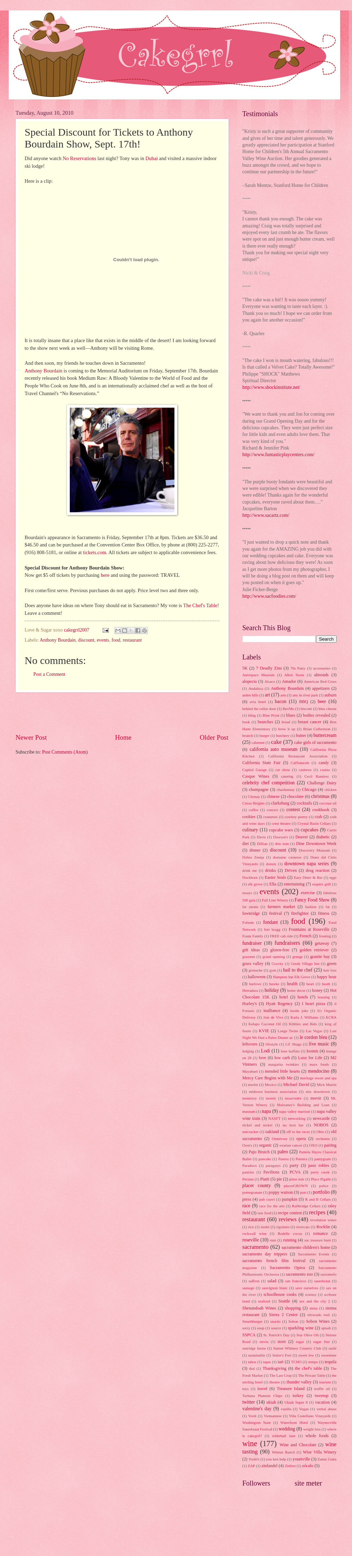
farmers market (281, 906)
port (303, 1192)
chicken (330, 789)
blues (290, 715)
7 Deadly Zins (269, 668)
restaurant (132, 640)
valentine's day (257, 1408)
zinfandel (269, 1465)
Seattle (284, 1301)
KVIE (264, 1030)
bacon (280, 701)
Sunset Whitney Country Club (297, 1348)
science (310, 1294)
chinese (273, 796)
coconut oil (327, 803)
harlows (255, 984)
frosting (325, 936)
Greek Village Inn (305, 963)
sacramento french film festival (274, 1260)
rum (273, 1240)
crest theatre (281, 823)
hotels (303, 997)
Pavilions (271, 1172)
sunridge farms (254, 1348)
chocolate (295, 796)
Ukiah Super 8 (296, 1402)
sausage (248, 1288)
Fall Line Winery (275, 900)
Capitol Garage (254, 770)
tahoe (252, 1362)
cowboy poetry (296, 817)
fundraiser (252, 943)
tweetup (321, 1395)
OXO (313, 1145)
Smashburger (252, 1321)
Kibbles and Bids (303, 1024)
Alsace (269, 681)
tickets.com (94, 552)
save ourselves (306, 1288)
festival (275, 913)
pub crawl (267, 1199)
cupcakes (310, 829)
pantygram (322, 1159)
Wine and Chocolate (297, 1444)
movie (315, 1098)
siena (313, 1308)
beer (322, 701)
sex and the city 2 (314, 1301)
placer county (256, 1185)
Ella (272, 884)
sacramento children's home (306, 1247)
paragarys (273, 1165)
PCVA (295, 1172)
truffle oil (322, 1389)
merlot (253, 1084)
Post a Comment (49, 674)
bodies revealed (316, 715)
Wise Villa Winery (319, 1452)
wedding (286, 1429)
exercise (308, 892)
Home (123, 737)
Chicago (309, 789)
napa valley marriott (294, 1111)
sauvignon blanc (275, 1288)
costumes (270, 817)
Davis (261, 837)
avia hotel (258, 702)
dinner (255, 850)
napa (266, 1111)
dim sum (282, 843)
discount (86, 640)
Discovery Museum (314, 850)
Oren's (247, 1145)
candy (324, 762)
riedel (265, 1227)
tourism (325, 1382)
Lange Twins (288, 1031)
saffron (253, 1281)
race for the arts (272, 1206)
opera (301, 1138)
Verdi (252, 1416)
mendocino (318, 1071)
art (267, 694)
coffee (253, 810)
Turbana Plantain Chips (262, 1395)
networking (296, 1118)
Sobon (293, 1321)
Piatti (264, 1179)
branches (265, 721)
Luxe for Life (310, 1057)
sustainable (256, 1355)
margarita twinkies (283, 1064)
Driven (291, 870)
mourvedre (293, 1098)
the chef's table (308, 1368)
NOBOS (321, 1125)
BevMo (288, 709)
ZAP (251, 1466)
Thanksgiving (274, 1368)
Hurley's (249, 1003)
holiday (271, 990)
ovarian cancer (290, 1145)
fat (327, 907)
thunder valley (299, 1382)
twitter (248, 1402)
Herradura (250, 990)
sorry (246, 1328)
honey (317, 990)
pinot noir (296, 1179)
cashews (305, 770)
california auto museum (274, 749)
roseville (250, 1239)
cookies (249, 816)
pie (279, 1179)
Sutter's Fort (281, 1355)
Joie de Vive (273, 1017)
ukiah (271, 1402)
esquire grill (321, 884)
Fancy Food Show (311, 899)
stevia (264, 1341)
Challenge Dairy (321, 782)
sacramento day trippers (264, 1254)
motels (271, 1098)
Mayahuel (250, 1071)
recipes (317, 1212)
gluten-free (279, 949)
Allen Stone (294, 675)
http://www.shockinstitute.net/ (271, 387)
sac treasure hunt (317, 1240)
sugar (300, 1341)
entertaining (294, 884)
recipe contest (290, 1212)
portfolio (321, 1192)
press (247, 1199)
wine (249, 1443)
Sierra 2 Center (283, 1314)
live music (319, 1044)
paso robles (318, 1165)
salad (272, 1280)
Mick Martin (327, 1084)
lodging (248, 1051)
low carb (282, 1057)
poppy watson (281, 1192)
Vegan (304, 1409)
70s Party (297, 668)
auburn (330, 695)
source (276, 1328)
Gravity (278, 963)
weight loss (312, 1429)
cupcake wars (281, 830)
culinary (250, 829)
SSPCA (249, 1334)
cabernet (258, 742)
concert (272, 810)
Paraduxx (249, 1165)
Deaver (301, 836)
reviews (288, 1219)
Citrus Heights (253, 803)
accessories (321, 668)
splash (326, 1328)
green (332, 963)
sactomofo (329, 1274)
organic (265, 1145)
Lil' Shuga (293, 1044)
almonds (321, 674)
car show (282, 770)
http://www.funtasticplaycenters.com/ (278, 454)
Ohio (320, 1132)
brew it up (286, 729)
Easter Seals (275, 877)
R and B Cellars (318, 1199)
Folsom (248, 922)
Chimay (254, 796)
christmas (320, 796)
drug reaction (317, 870)
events (103, 640)
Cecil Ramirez (316, 776)
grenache (256, 970)
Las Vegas (314, 1031)
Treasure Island (291, 1388)
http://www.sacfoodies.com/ (269, 596)
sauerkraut (322, 1281)
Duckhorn (250, 877)
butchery (283, 735)
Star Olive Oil (308, 1335)
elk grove (255, 884)
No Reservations (79, 158)
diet (245, 843)
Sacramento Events (313, 1254)
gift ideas (251, 949)
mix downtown (318, 1091)
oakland (272, 1131)
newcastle (321, 1118)
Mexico (271, 1084)
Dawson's (280, 837)
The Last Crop (280, 1375)
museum (248, 1111)
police (324, 1186)
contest (293, 809)
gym (272, 970)
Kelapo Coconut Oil (264, 1024)
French (305, 936)
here (105, 575)
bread (286, 722)
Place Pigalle (321, 1179)
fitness (323, 913)
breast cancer (309, 721)
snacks (275, 1321)
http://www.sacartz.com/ (266, 515)
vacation (322, 1402)
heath (326, 984)
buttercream (325, 735)
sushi (333, 1348)
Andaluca (255, 688)
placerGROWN (296, 1186)
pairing (330, 1145)
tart (281, 1361)
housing (323, 997)
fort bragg (272, 929)
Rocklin (323, 1226)
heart (310, 984)
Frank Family (252, 936)
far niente (250, 907)
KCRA (331, 1017)
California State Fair (261, 762)
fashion (310, 907)
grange (297, 956)
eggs (332, 877)
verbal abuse (326, 1409)
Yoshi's (254, 1459)
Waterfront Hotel (294, 1422)
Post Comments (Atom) (65, 752)
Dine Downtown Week (316, 843)
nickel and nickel (257, 1125)
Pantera (301, 1159)
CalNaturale (300, 763)
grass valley (252, 963)
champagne (259, 789)
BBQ (303, 701)
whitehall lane (283, 1436)
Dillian (262, 843)
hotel (283, 997)
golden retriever (314, 949)
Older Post (214, 737)
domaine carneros (287, 857)
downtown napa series (306, 863)
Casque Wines (255, 776)
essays (247, 893)
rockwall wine (254, 1233)
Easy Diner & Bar (308, 877)
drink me (249, 870)
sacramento (255, 1247)
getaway (322, 943)
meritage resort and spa (318, 1078)
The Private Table (311, 1375)
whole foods (317, 1435)
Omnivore (279, 1138)
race (246, 1205)
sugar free (321, 1341)
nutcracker (250, 1132)
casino (325, 770)
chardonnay (285, 789)
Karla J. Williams (305, 1017)
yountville (301, 1459)
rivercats (302, 1227)
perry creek (320, 1172)
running (290, 1240)
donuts (271, 864)
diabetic (323, 836)
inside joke (299, 1011)
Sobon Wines (318, 1321)
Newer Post (31, 737)
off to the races (298, 1132)
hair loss (330, 970)
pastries (248, 1172)
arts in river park (305, 695)
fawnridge (251, 913)
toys (245, 1389)
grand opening (273, 956)
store (281, 1341)
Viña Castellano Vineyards (310, 1416)
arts (283, 695)
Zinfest (290, 1466)
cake (276, 742)
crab (318, 816)
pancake (265, 1159)
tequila (331, 1361)
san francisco (295, 1281)
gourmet (248, 956)
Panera (283, 1159)
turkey (298, 1395)
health (292, 983)
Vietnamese (273, 1416)
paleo (283, 1151)
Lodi (265, 1050)
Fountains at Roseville (309, 929)
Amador (289, 681)
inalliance (271, 1010)
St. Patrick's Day (276, 1335)
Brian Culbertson (316, 729)
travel (262, 1388)
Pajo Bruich (259, 1151)
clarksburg (280, 803)
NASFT (274, 1118)
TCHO (296, 1362)
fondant (270, 922)
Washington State (256, 1422)
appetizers (321, 688)
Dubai (151, 158)
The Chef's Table (200, 605)
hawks (274, 984)
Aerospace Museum (258, 675)
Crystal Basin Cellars (314, 823)
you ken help (276, 1459)
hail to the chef (297, 970)
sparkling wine (301, 1327)
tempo (313, 1362)
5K (245, 668)
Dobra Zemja (253, 857)
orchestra (323, 1138)
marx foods (319, 1064)
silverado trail (318, 1315)
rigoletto (282, 1227)
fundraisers (287, 942)
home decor (296, 990)
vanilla (286, 1409)
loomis (313, 1051)
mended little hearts (282, 1071)
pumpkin (289, 1199)
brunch (247, 735)
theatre (274, 1382)
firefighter (300, 913)
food (116, 640)
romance (320, 1233)
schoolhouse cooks (280, 1294)
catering (287, 776)
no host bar (293, 1125)
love (262, 1057)
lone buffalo (290, 1051)
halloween (256, 976)
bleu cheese (327, 709)
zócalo (307, 1465)
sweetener (328, 1355)
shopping (293, 1308)
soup (260, 1328)
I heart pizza (313, 1003)
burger (265, 735)
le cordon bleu (313, 1037)
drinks (270, 870)
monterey (249, 1098)
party (294, 1165)
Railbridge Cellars (306, 1206)
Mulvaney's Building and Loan (303, 1105)
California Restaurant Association (298, 756)
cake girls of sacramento (315, 742)
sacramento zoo (299, 1274)
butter (301, 735)
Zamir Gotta (326, 1459)
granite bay (320, 956)
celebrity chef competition (268, 782)
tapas (267, 1362)
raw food (264, 1213)
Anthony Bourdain (43, 370)
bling (252, 715)
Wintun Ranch (283, 1452)
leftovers (249, 1044)
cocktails (304, 803)
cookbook (320, 809)
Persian (248, 1179)
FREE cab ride (281, 936)
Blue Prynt (271, 715)
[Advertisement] (122, 712)
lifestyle (271, 1044)
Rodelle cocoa (290, 1233)
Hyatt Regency (279, 1003)
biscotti (306, 709)
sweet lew (306, 1355)
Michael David (296, 1084)
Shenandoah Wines (259, 1308)
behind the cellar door (259, 709)
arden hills (250, 695)
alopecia (249, 681)
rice (251, 1227)
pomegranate (252, 1192)
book (246, 722)
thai (252, 1368)
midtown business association (273, 1091)
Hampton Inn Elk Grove (291, 977)
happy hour (326, 976)
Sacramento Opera (287, 1267)
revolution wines (323, 1220)
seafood (264, 1301)
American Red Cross (320, 681)
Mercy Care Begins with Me (267, 1077)
